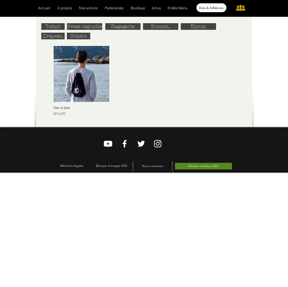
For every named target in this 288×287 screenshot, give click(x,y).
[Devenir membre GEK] (203, 166)
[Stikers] (78, 36)
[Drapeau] (53, 36)
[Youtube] (108, 144)
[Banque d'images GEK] (111, 166)
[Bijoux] (198, 26)
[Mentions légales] (72, 166)
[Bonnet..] (160, 26)
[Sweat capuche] (84, 26)
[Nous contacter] (152, 166)
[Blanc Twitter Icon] (141, 144)
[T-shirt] (53, 26)
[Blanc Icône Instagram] (158, 144)
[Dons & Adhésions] (211, 7)
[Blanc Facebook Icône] (125, 144)
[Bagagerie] (123, 26)
